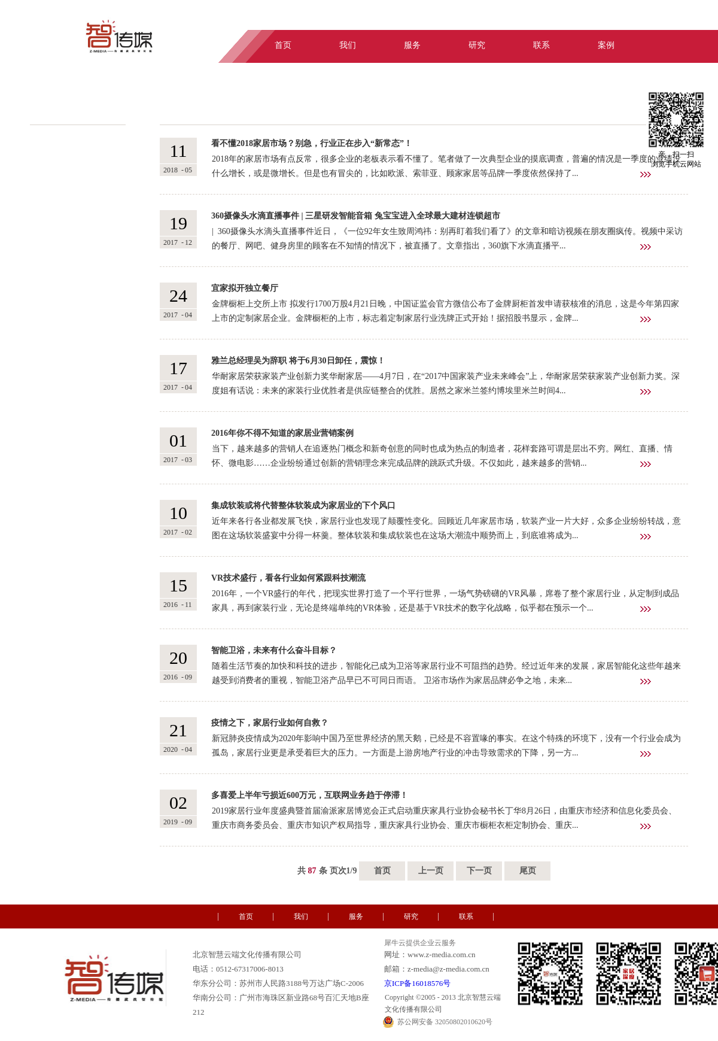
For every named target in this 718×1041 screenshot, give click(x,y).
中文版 (641, 20)
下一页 (479, 870)
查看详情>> (645, 174)
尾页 (527, 870)
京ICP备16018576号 (417, 983)
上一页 (430, 870)
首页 (382, 870)
